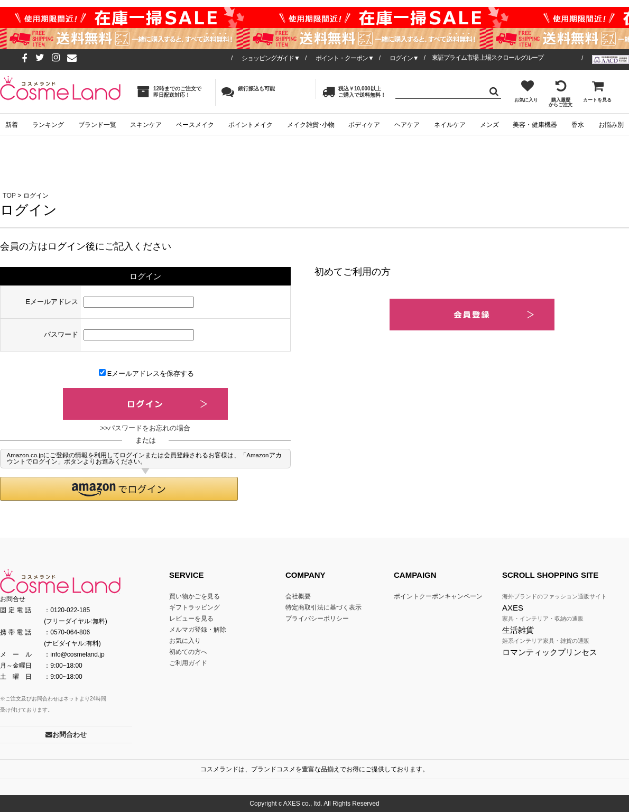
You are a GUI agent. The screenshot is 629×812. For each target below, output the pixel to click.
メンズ (489, 124)
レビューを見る (191, 618)
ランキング (48, 124)
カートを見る (597, 91)
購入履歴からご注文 (560, 93)
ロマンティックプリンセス (549, 652)
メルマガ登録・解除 (197, 629)
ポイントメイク (250, 124)
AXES (512, 607)
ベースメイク (195, 124)
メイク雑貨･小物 (311, 124)
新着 (11, 124)
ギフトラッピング (194, 607)
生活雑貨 (518, 629)
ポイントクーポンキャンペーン (438, 596)
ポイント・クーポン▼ (345, 58)
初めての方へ (188, 652)
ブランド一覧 (97, 124)
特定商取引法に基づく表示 (323, 607)
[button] (119, 489)
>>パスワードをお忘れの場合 (145, 428)
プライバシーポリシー (317, 618)
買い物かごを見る (194, 596)
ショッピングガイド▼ (271, 58)
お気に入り (526, 91)
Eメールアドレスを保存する (147, 373)
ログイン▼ (404, 58)
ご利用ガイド (188, 663)
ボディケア (364, 124)
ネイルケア (450, 124)
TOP (9, 195)
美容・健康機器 (535, 124)
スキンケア (146, 124)
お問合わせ (66, 735)
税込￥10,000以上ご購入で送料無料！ (354, 91)
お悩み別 (611, 124)
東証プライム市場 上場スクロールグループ (487, 57)
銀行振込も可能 (248, 91)
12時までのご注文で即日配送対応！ (169, 91)
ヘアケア (407, 124)
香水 (577, 124)
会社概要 (298, 596)
